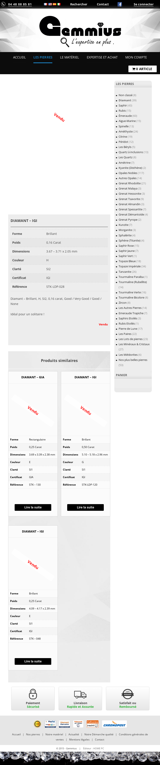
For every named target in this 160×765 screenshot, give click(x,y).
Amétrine (124, 163)
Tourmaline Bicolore (131, 297)
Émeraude (125, 116)
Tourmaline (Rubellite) (133, 282)
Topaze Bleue (127, 261)
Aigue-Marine (127, 121)
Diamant (125, 100)
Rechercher (78, 4)
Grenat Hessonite (130, 193)
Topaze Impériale (130, 266)
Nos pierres (33, 734)
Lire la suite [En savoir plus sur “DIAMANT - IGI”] (85, 507)
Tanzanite (125, 272)
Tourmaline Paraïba (131, 277)
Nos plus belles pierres (133, 360)
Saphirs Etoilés (128, 318)
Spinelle (124, 126)
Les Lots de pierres (131, 339)
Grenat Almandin (129, 204)
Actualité (73, 734)
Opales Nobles (128, 173)
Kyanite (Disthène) (130, 168)
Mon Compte (136, 57)
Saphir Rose (126, 246)
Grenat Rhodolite (130, 183)
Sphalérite (125, 235)
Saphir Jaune (127, 251)
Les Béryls (125, 147)
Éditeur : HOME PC (93, 748)
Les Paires (125, 334)
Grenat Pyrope (128, 220)
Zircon (123, 303)
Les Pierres (42, 57)
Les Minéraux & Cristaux (134, 344)
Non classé (125, 95)
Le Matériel (69, 57)
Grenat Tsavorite (129, 199)
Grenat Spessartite (130, 209)
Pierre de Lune (128, 329)
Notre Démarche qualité (98, 734)
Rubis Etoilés (127, 323)
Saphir (123, 105)
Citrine (123, 137)
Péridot (123, 142)
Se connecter (144, 4)
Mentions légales (79, 739)
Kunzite (123, 225)
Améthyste (126, 131)
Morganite (125, 230)
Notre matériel (54, 734)
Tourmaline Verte (130, 292)
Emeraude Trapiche (131, 313)
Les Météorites (128, 355)
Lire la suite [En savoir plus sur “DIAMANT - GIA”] (33, 507)
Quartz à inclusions (131, 152)
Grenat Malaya (128, 188)
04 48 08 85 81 (20, 4)
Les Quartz (125, 157)
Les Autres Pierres (130, 308)
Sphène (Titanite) (129, 240)
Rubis (122, 110)
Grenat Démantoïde (131, 214)
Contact (103, 4)
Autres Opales (128, 178)
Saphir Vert (126, 256)
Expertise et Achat (102, 57)
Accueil (19, 57)
